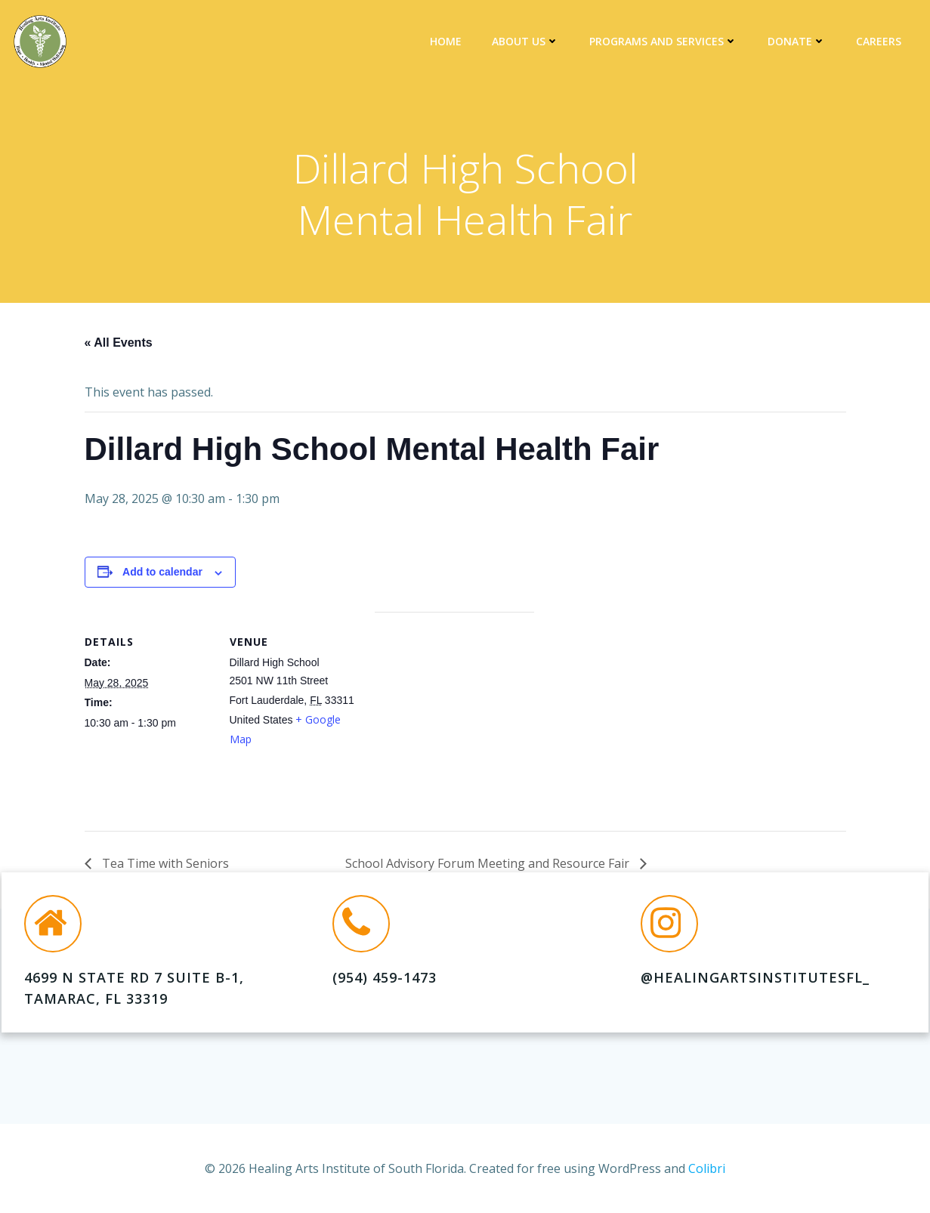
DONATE (799, 42)
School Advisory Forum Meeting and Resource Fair (488, 867)
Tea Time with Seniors (164, 867)
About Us (527, 42)
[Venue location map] (454, 719)
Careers (881, 42)
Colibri (706, 1167)
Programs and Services (666, 42)
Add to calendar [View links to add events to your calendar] (162, 575)
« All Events (119, 346)
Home (448, 42)
